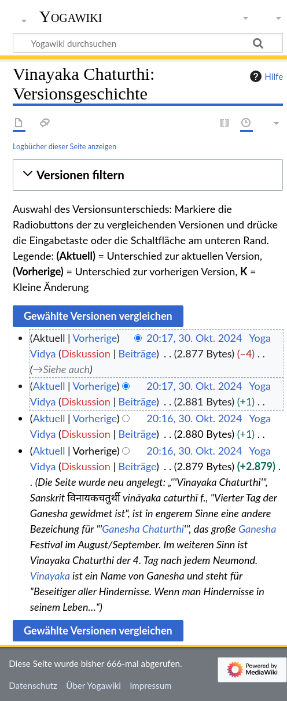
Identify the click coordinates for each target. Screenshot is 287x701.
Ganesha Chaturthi (143, 528)
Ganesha (257, 528)
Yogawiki (70, 17)
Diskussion (86, 353)
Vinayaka (50, 575)
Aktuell (49, 385)
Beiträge (137, 353)
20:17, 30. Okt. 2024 (194, 337)
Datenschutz (33, 685)
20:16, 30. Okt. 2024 (194, 418)
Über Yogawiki (93, 685)
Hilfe (265, 76)
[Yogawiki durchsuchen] (147, 43)
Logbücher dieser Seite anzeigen (64, 146)
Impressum (151, 685)
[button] (148, 175)
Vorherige (95, 337)
